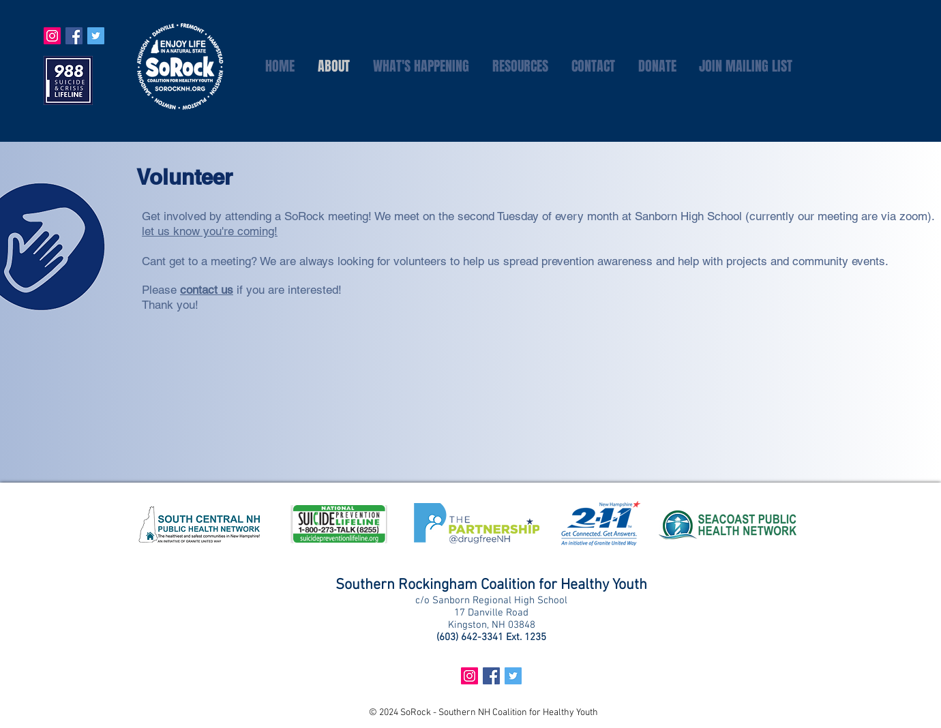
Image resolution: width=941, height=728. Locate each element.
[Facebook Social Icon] (74, 35)
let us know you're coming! (210, 231)
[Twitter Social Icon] (95, 35)
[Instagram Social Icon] (52, 35)
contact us (206, 290)
